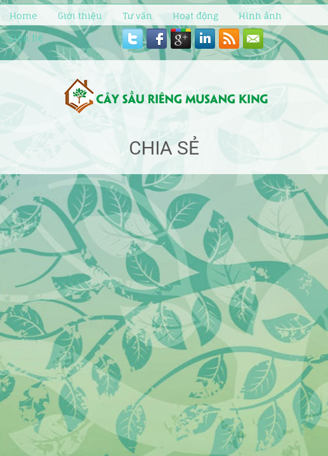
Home (23, 15)
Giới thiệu (80, 15)
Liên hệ (26, 37)
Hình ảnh (260, 15)
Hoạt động (195, 15)
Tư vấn (137, 15)
